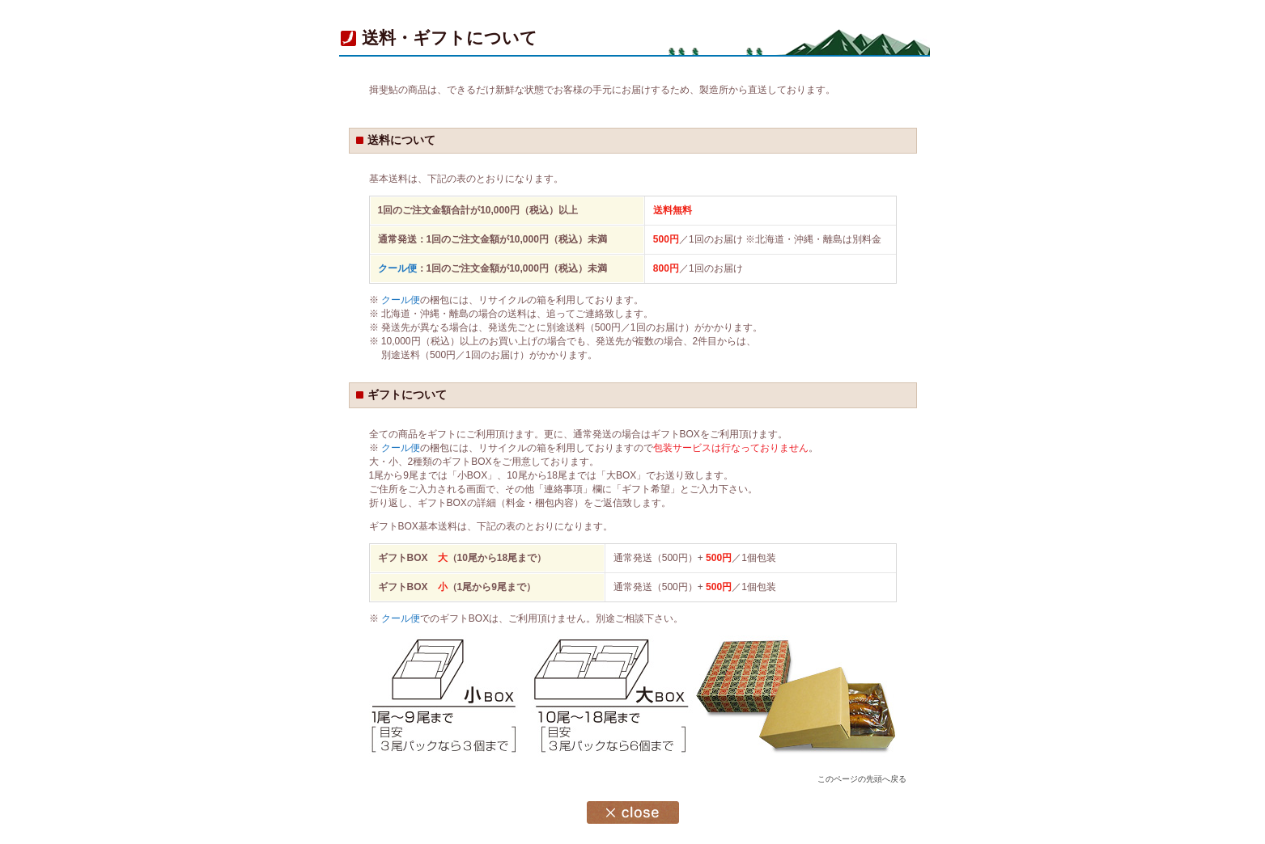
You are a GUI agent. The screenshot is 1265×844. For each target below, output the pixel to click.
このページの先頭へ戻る (861, 778)
